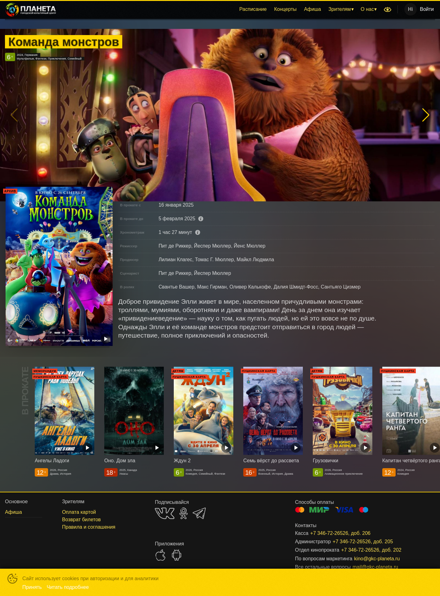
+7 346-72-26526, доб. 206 (340, 533)
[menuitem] (253, 9)
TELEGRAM (199, 513)
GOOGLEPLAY (176, 555)
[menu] (221, 9)
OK (183, 513)
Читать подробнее (68, 587)
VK (164, 513)
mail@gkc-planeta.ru (375, 567)
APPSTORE (160, 555)
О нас (367, 9)
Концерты (285, 9)
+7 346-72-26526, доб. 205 (363, 541)
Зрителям (339, 9)
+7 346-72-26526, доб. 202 (371, 550)
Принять (32, 587)
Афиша (312, 9)
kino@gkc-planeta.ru (377, 558)
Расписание (253, 9)
